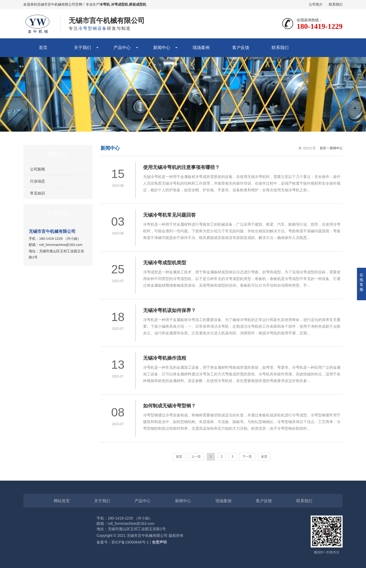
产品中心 (122, 47)
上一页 (196, 457)
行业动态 (37, 181)
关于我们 (82, 47)
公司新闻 (37, 169)
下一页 (247, 457)
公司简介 (316, 4)
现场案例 (201, 47)
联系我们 (336, 4)
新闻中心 (161, 47)
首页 (43, 47)
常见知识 (37, 193)
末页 (264, 457)
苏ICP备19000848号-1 (130, 542)
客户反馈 (240, 47)
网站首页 (62, 500)
